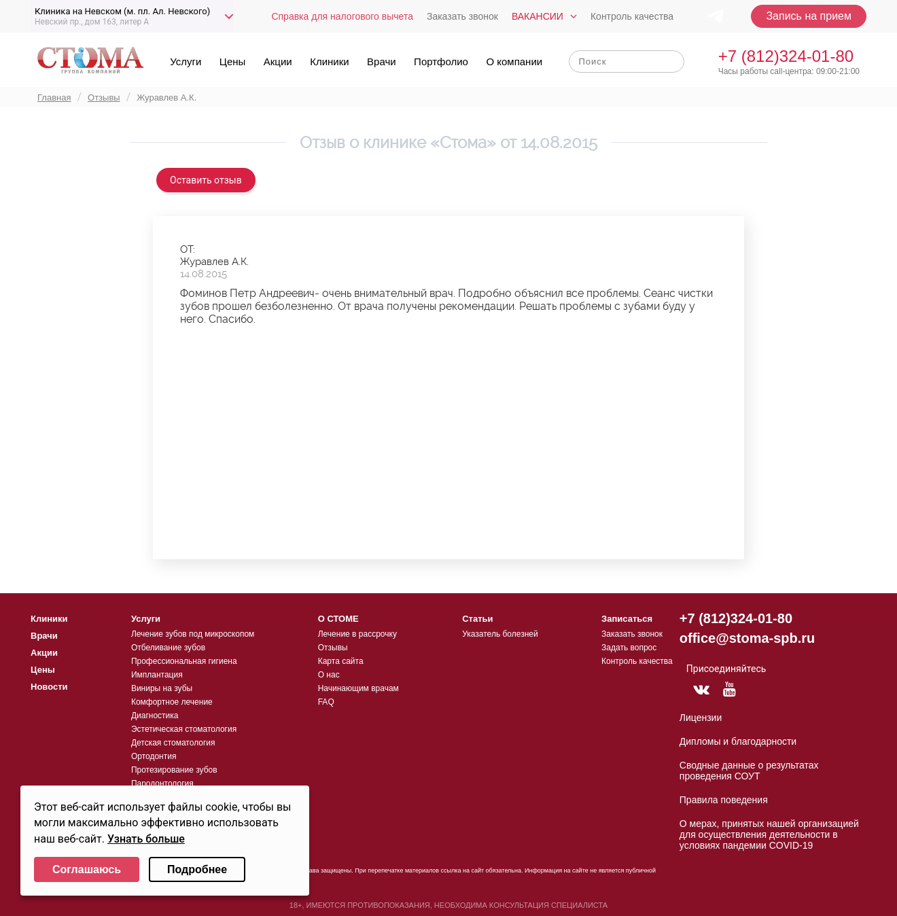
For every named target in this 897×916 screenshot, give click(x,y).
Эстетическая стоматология (183, 729)
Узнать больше (146, 838)
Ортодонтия (154, 756)
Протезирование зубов (174, 770)
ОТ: (187, 249)
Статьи (477, 619)
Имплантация (157, 675)
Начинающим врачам (358, 688)
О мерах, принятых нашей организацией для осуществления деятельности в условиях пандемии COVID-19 (769, 834)
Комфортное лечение (172, 702)
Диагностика (155, 715)
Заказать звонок (462, 16)
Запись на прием (808, 16)
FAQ (326, 702)
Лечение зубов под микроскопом (192, 634)
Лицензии (701, 717)
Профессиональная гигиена (184, 661)
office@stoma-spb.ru (747, 638)
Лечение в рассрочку (357, 634)
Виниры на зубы (161, 688)
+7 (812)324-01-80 (786, 56)
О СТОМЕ (338, 619)
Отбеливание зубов (168, 647)
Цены (232, 61)
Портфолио (441, 61)
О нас (329, 675)
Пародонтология (162, 783)
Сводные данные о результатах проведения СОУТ (749, 770)
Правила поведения (724, 799)
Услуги (185, 61)
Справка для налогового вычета (342, 16)
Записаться (626, 619)
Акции (278, 61)
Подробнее (197, 869)
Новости (49, 687)
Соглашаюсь (86, 869)
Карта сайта (341, 661)
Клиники (329, 61)
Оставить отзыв (206, 180)
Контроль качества (632, 16)
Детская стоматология (173, 742)
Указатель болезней (500, 634)
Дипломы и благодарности (738, 741)
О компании (514, 61)
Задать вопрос (628, 647)
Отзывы (333, 647)
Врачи (381, 61)
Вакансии (537, 16)
